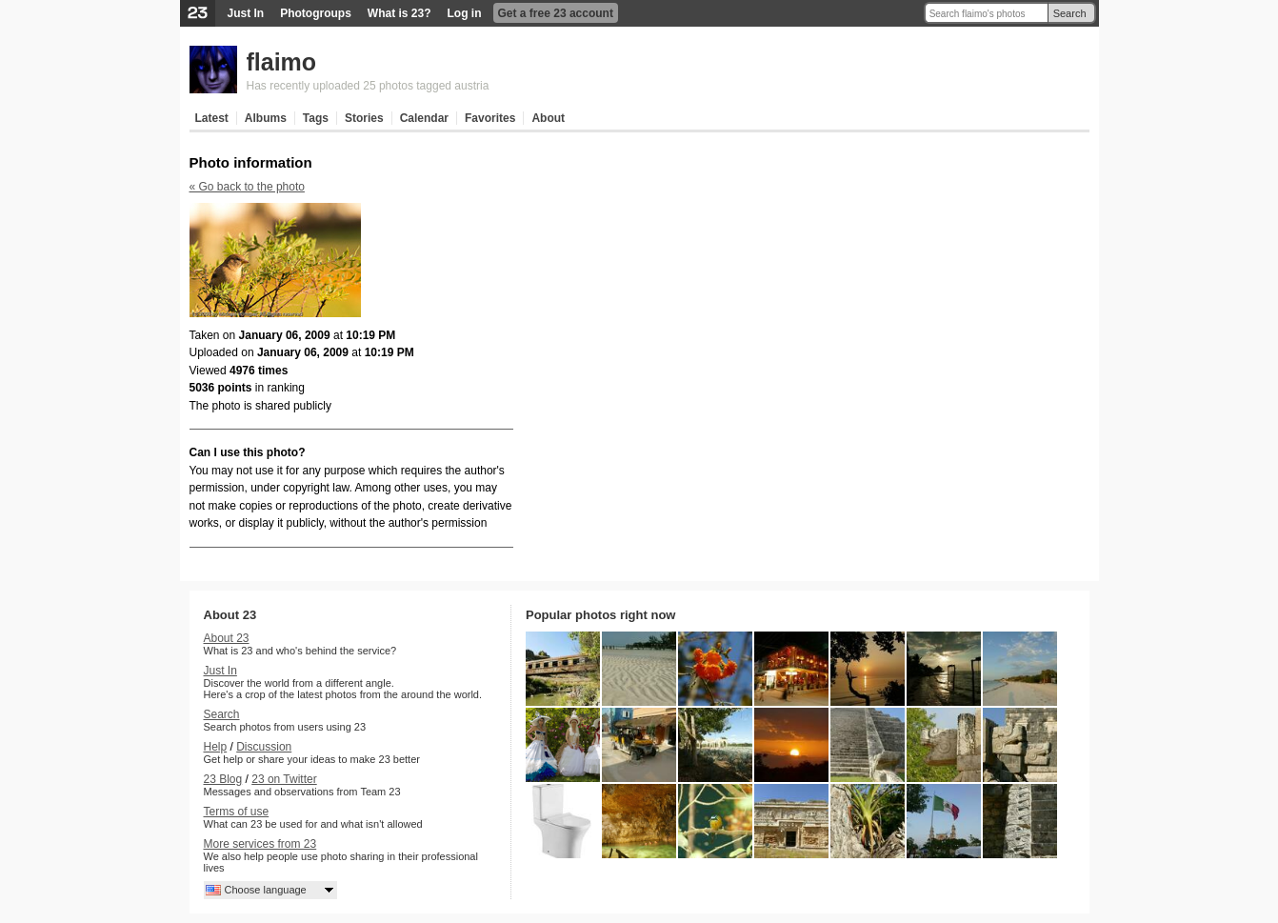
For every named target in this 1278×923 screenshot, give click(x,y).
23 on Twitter (283, 779)
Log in (465, 13)
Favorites (490, 118)
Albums (266, 118)
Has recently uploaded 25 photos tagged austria (368, 85)
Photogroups (315, 13)
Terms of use (237, 811)
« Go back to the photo (247, 186)
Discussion (263, 746)
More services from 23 (260, 844)
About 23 (227, 638)
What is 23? (399, 13)
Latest (212, 118)
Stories (364, 118)
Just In (246, 13)
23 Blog (223, 779)
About (548, 118)
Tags (316, 118)
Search (1070, 13)
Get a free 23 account (555, 13)
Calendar (424, 118)
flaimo (282, 62)
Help (216, 746)
